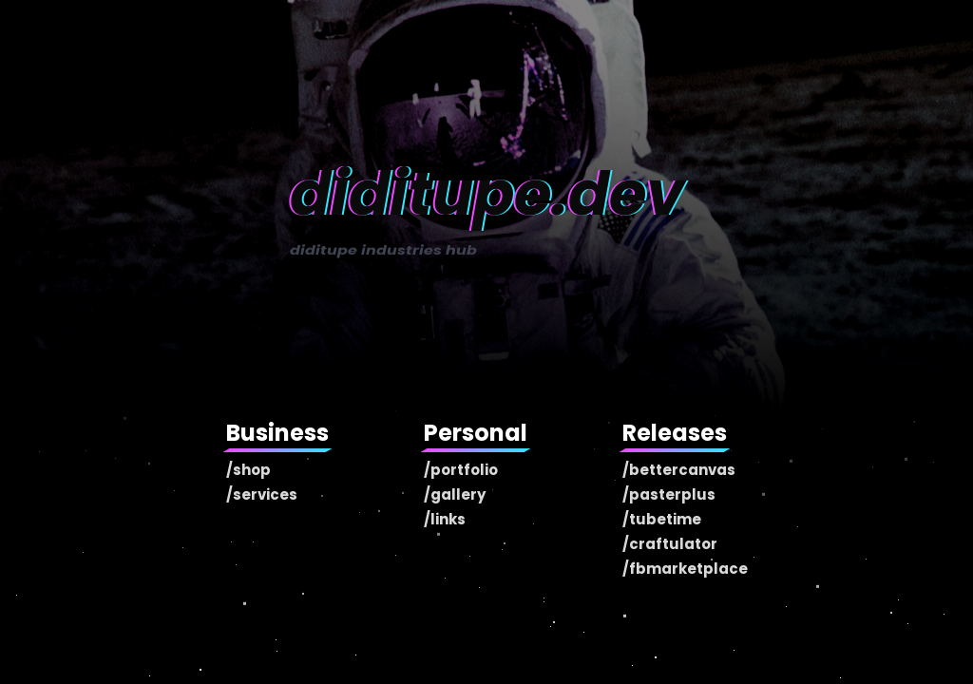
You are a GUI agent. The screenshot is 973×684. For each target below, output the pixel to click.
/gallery (455, 494)
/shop (248, 470)
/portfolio (461, 470)
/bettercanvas (678, 470)
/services (261, 494)
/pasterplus (668, 494)
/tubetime (661, 519)
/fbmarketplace (685, 569)
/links (445, 519)
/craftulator (669, 544)
